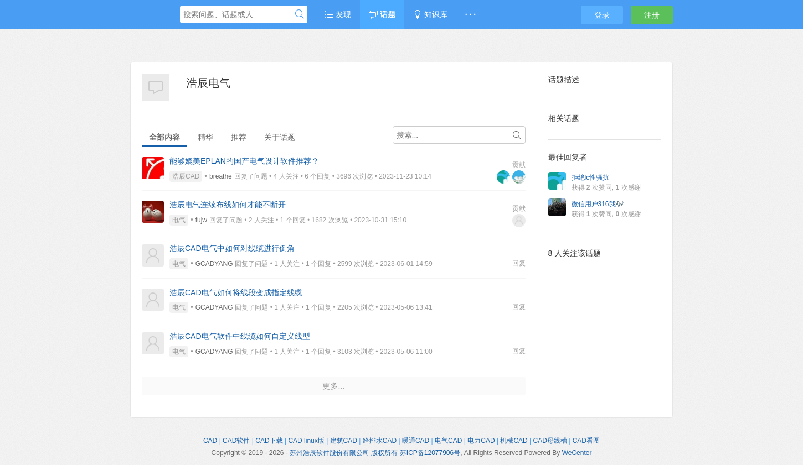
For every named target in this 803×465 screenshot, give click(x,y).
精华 (205, 137)
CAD (210, 441)
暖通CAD (415, 441)
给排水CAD (380, 441)
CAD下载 (268, 441)
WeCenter (577, 453)
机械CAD (513, 441)
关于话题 (279, 137)
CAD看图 (586, 441)
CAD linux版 (306, 441)
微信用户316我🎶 (598, 204)
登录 (602, 15)
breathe (220, 176)
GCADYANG (214, 264)
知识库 (430, 14)
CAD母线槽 (550, 441)
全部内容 (164, 137)
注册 (652, 15)
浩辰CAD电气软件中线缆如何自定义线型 (239, 336)
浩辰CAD (185, 176)
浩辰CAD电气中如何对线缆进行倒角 (232, 248)
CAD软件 (236, 441)
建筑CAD (343, 441)
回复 (519, 263)
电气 (179, 220)
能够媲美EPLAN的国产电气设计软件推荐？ (244, 160)
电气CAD (448, 441)
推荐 (238, 137)
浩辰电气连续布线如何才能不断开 (227, 204)
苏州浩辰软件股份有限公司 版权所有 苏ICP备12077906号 (375, 453)
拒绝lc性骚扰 (591, 177)
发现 (338, 14)
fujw (201, 220)
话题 (382, 14)
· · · (470, 14)
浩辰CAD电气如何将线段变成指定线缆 (235, 292)
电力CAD (481, 441)
